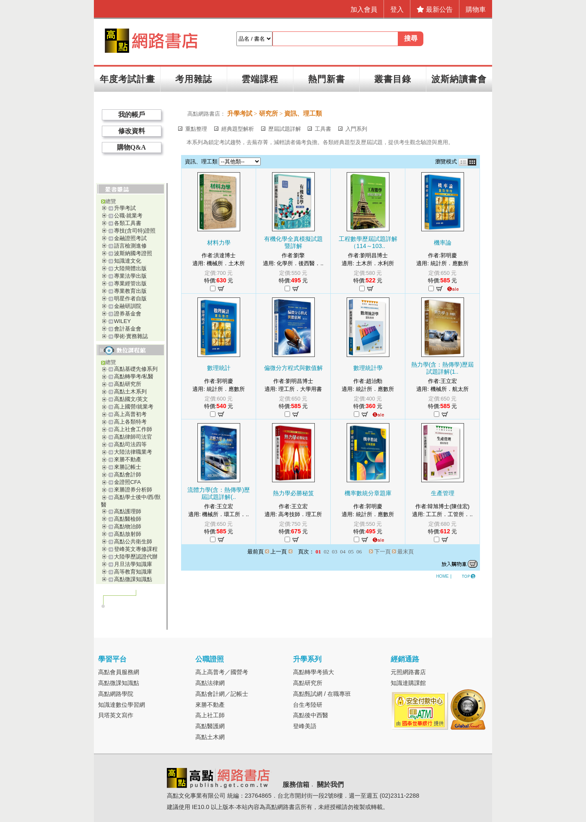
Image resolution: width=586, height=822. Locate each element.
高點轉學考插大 (313, 672)
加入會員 (363, 9)
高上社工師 (210, 715)
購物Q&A (131, 147)
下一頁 (382, 551)
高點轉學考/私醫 (134, 376)
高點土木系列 (130, 391)
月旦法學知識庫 (133, 564)
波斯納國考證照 (133, 253)
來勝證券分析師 (133, 489)
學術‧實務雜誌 (131, 336)
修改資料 (131, 130)
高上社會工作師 (133, 429)
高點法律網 (210, 683)
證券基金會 (127, 313)
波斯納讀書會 (459, 79)
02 (326, 551)
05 (351, 551)
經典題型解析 (237, 129)
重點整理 (196, 129)
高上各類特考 (130, 422)
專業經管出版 (130, 283)
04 (342, 551)
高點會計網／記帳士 (221, 693)
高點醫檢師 (127, 519)
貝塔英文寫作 (115, 715)
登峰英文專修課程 (136, 549)
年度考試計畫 (127, 79)
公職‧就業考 (128, 215)
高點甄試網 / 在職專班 (322, 693)
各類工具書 (127, 223)
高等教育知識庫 (133, 572)
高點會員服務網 (118, 672)
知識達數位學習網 (121, 704)
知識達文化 (127, 261)
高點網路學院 (115, 693)
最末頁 (405, 551)
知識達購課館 (408, 683)
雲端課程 (259, 79)
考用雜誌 (193, 79)
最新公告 (435, 9)
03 (334, 551)
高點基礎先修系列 (136, 369)
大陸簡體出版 (130, 268)
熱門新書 (326, 79)
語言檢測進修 (130, 246)
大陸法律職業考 (133, 452)
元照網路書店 (408, 672)
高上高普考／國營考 (221, 672)
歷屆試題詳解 (284, 129)
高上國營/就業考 (134, 406)
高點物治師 (127, 526)
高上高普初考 (130, 414)
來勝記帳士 (127, 467)
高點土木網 (210, 737)
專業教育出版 (130, 291)
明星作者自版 (130, 298)
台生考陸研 (307, 704)
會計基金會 (127, 329)
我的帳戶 (131, 114)
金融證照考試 (130, 238)
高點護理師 (127, 511)
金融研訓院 (127, 306)
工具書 (323, 129)
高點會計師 (127, 474)
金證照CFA (127, 482)
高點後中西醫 (310, 715)
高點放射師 (127, 534)
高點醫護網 (210, 726)
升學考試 (125, 208)
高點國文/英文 (131, 399)
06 (359, 551)
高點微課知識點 (133, 579)
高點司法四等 (130, 444)
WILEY (122, 321)
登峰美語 (304, 726)
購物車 (476, 9)
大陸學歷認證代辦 (136, 556)
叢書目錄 (392, 79)
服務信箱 (296, 784)
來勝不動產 (127, 459)
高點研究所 (127, 384)
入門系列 (356, 129)
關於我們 (330, 784)
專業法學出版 (130, 276)
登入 (397, 9)
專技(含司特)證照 (135, 230)
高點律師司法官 (133, 437)
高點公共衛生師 (133, 541)
